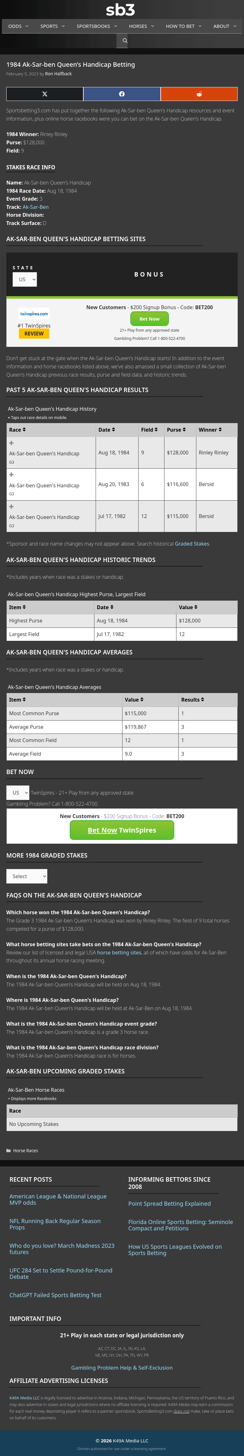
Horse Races (25, 1150)
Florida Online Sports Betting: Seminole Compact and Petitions (180, 1225)
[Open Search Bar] (122, 41)
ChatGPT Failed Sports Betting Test (55, 1295)
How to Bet (186, 26)
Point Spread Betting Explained (169, 1203)
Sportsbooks (100, 26)
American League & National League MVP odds (58, 1199)
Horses (144, 26)
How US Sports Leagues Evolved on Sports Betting (175, 1250)
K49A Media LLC (24, 1398)
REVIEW (34, 333)
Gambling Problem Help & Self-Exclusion (122, 1367)
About (227, 26)
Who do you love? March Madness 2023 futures (62, 1249)
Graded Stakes (192, 543)
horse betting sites (119, 952)
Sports (55, 26)
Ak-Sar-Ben (36, 206)
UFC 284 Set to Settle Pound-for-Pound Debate (60, 1273)
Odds (21, 26)
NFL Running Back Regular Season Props (55, 1224)
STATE (23, 268)
